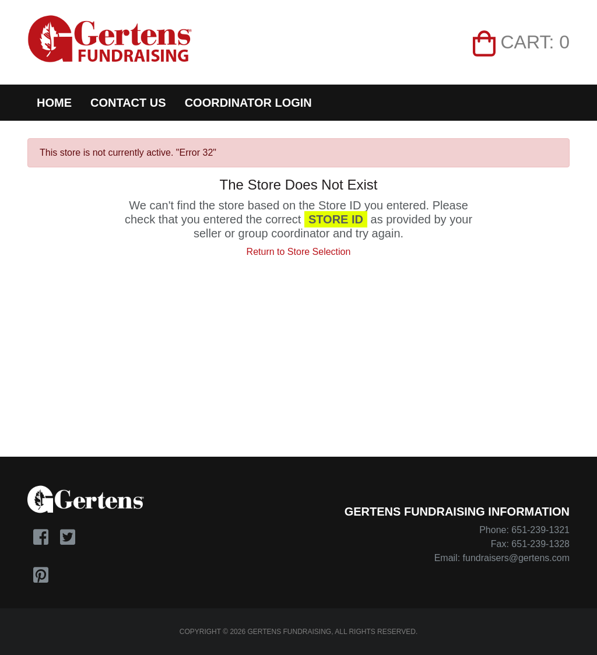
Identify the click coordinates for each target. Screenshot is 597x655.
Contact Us (128, 102)
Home (54, 102)
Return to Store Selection (299, 252)
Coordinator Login (248, 102)
